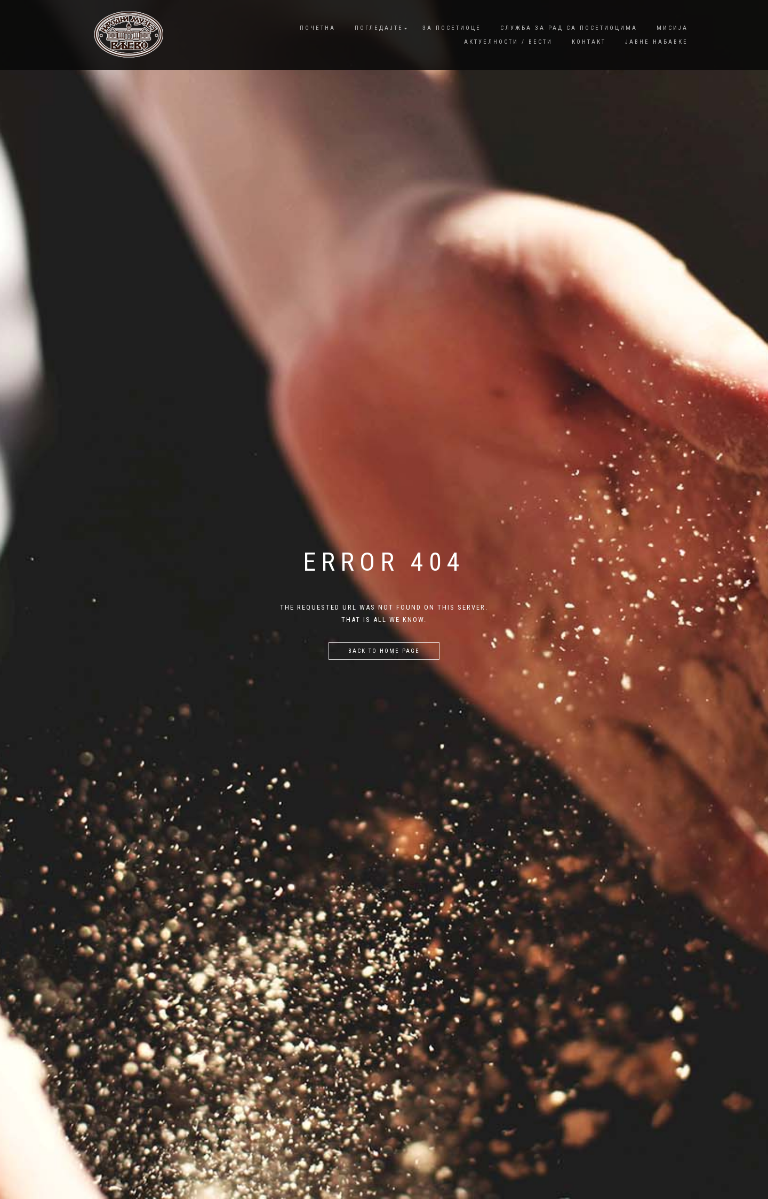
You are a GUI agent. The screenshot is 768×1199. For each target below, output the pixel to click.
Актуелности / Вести (508, 41)
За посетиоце (451, 28)
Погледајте (379, 28)
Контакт (589, 41)
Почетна (317, 28)
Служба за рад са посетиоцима (568, 28)
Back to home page (384, 651)
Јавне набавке (656, 41)
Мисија (672, 28)
